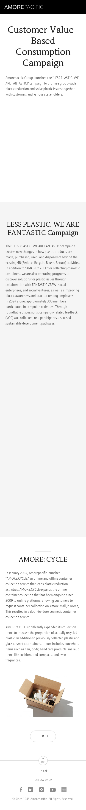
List (44, 736)
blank (44, 771)
